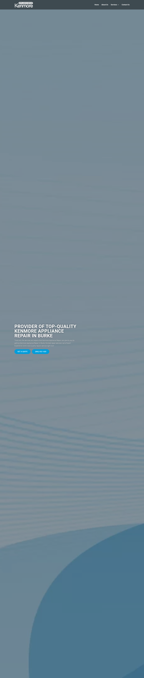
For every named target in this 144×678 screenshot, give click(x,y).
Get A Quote (22, 352)
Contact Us (126, 5)
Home (97, 5)
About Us (104, 5)
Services (114, 5)
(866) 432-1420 (40, 352)
